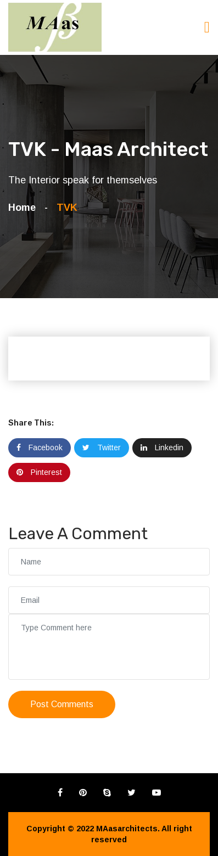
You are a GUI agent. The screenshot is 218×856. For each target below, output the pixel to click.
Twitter (101, 447)
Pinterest (39, 472)
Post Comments (61, 704)
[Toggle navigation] (207, 27)
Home (24, 207)
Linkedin (162, 447)
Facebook (39, 447)
